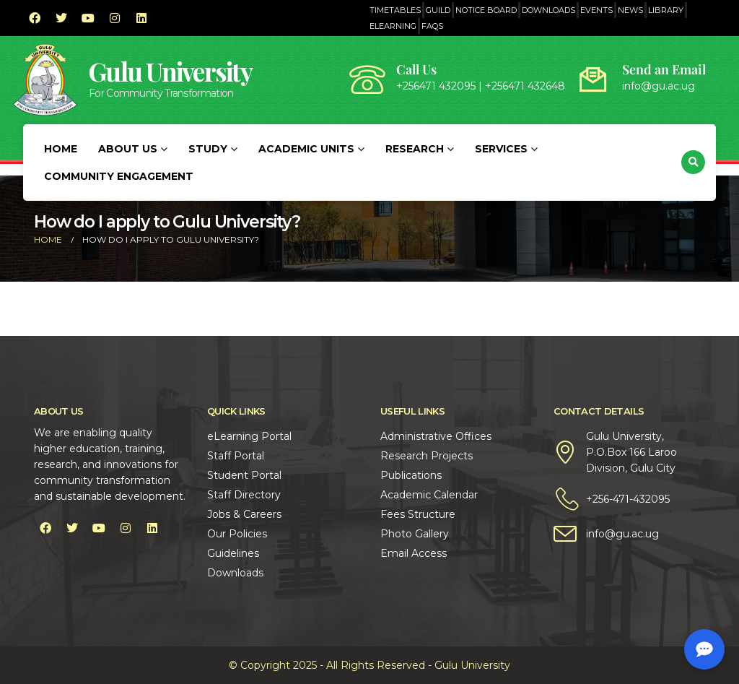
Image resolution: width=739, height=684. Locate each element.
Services (501, 148)
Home (60, 148)
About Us (127, 148)
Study (207, 148)
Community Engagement (118, 176)
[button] (693, 162)
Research (414, 148)
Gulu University (170, 71)
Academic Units (306, 148)
